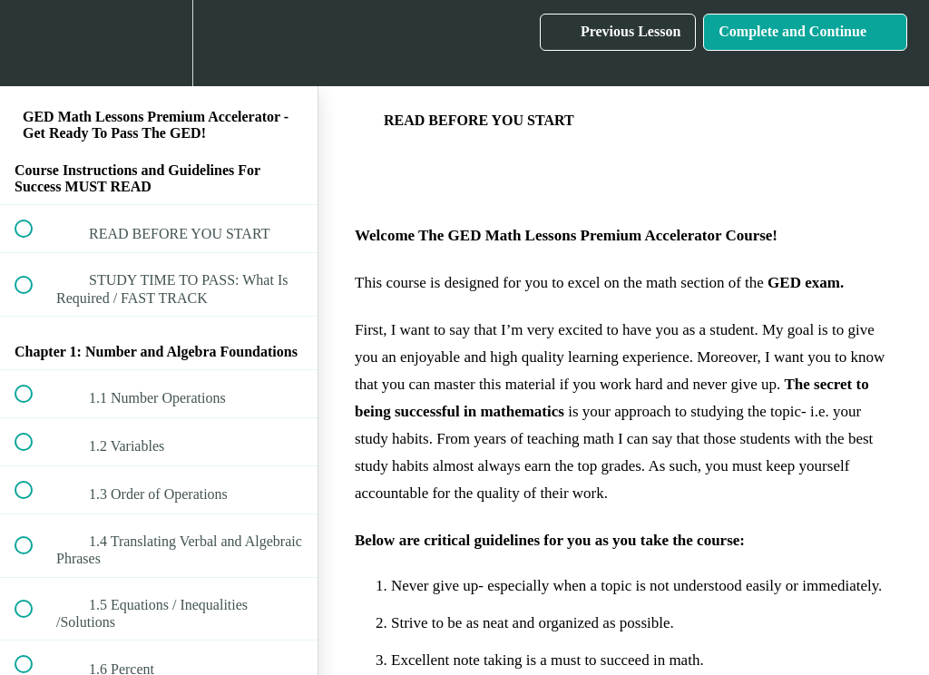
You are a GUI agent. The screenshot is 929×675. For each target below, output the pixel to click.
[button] (33, 43)
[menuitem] (158, 43)
